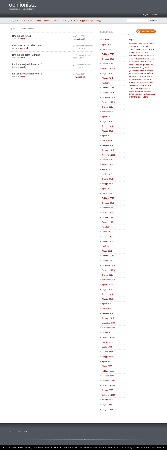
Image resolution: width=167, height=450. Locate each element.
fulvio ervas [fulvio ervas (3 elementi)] (133, 65)
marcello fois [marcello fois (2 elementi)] (141, 82)
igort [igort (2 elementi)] (144, 70)
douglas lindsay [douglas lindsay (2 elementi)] (143, 56)
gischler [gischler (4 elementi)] (146, 67)
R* (27, 431)
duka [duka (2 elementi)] (150, 56)
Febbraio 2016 (108, 54)
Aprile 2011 (107, 246)
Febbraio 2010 (108, 313)
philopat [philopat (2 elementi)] (131, 91)
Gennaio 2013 (108, 150)
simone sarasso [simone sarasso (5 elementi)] (136, 94)
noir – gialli (67, 21)
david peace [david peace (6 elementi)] (148, 49)
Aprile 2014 (107, 83)
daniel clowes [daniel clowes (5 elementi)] (135, 49)
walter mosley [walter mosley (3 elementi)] (149, 94)
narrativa (57, 21)
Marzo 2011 (107, 251)
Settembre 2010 (108, 280)
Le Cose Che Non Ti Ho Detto (27, 45)
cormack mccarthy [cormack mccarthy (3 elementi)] (146, 46)
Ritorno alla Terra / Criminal (26, 55)
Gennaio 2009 (108, 376)
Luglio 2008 (107, 405)
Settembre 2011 (108, 222)
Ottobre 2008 (107, 390)
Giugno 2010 (107, 294)
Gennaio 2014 (108, 93)
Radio (76, 21)
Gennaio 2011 (108, 261)
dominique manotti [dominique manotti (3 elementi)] (136, 52)
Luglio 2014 (107, 73)
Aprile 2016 (107, 45)
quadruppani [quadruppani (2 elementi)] (139, 91)
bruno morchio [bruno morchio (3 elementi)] (142, 43)
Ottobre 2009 (107, 333)
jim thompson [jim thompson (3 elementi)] (134, 73)
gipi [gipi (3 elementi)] (141, 67)
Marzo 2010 (107, 309)
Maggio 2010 (107, 299)
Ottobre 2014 (107, 64)
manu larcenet (28, 28)
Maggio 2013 (107, 131)
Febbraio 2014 (108, 88)
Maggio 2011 (107, 241)
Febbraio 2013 (108, 145)
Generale (48, 21)
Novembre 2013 (108, 102)
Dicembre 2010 (108, 265)
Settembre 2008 (108, 395)
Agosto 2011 (107, 227)
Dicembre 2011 (108, 208)
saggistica (84, 21)
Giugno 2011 (107, 237)
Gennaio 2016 (108, 59)
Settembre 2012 (108, 165)
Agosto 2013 (107, 117)
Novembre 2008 (108, 385)
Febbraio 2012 (108, 198)
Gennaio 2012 (108, 203)
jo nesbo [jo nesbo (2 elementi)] (147, 76)
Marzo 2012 (107, 193)
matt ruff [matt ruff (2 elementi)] (138, 85)
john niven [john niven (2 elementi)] (140, 76)
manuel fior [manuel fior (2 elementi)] (141, 79)
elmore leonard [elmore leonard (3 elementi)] (148, 59)
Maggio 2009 (107, 357)
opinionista (22, 5)
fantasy (23, 21)
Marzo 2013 (107, 141)
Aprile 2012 (107, 189)
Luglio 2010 (107, 289)
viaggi (99, 21)
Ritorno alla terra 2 (21, 36)
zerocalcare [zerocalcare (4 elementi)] (143, 97)
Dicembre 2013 (108, 97)
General (39, 21)
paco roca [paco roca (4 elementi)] (145, 88)
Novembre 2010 (108, 270)
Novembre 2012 (108, 155)
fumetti (31, 21)
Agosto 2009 (107, 342)
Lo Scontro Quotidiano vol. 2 (27, 64)
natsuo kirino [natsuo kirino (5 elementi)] (135, 88)
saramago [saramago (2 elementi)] (147, 91)
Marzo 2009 (107, 366)
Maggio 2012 (107, 184)
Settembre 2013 (108, 112)
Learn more (156, 447)
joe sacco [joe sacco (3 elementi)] (132, 76)
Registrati (146, 14)
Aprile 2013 (107, 136)
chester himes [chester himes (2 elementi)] (133, 46)
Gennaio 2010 (108, 318)
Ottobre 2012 (107, 160)
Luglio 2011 (107, 232)
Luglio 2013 (107, 121)
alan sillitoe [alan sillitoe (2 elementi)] (132, 43)
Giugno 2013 (107, 126)
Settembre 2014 (108, 69)
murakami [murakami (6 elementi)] (146, 85)
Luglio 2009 (107, 347)
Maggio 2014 (107, 78)
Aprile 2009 (107, 361)
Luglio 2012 (107, 174)
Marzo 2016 (107, 49)
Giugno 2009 (107, 352)
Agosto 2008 (107, 400)
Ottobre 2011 (107, 217)
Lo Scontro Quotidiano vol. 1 (27, 73)
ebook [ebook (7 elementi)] (138, 58)
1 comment (80, 39)
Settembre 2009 (108, 337)
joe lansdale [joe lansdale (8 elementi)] (146, 73)
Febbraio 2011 (108, 256)
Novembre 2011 (108, 213)
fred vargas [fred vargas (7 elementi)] (146, 61)
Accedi (155, 14)
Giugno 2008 (107, 409)
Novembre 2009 (108, 328)
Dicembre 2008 (108, 381)
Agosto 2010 (107, 285)
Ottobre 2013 (107, 107)
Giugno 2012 (107, 179)
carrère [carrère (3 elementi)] (151, 43)
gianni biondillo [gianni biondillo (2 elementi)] (134, 67)
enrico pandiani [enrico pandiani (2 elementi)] (134, 62)
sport (92, 21)
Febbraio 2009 (108, 371)
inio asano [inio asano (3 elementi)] (151, 70)
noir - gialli (24, 48)
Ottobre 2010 (107, 275)
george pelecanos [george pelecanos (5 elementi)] (146, 64)
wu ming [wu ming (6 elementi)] (133, 97)
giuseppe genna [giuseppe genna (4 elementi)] (136, 70)
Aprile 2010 (107, 304)
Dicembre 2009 (108, 323)
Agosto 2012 (107, 169)
